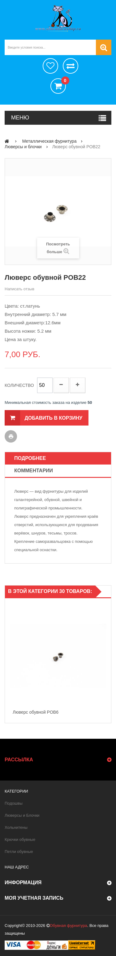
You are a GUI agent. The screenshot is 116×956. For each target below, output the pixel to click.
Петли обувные (19, 851)
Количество (19, 385)
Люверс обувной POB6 (35, 712)
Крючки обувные (20, 839)
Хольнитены (16, 827)
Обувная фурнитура (68, 925)
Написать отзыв (19, 289)
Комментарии (33, 470)
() (63, 81)
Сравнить (70, 66)
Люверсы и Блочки (22, 815)
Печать (11, 436)
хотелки (50, 66)
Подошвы (14, 803)
